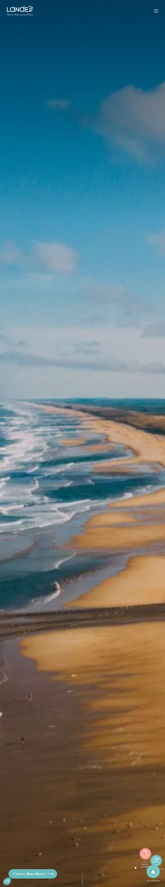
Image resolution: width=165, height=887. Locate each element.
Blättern (84, 869)
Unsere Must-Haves (29, 874)
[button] (7, 881)
